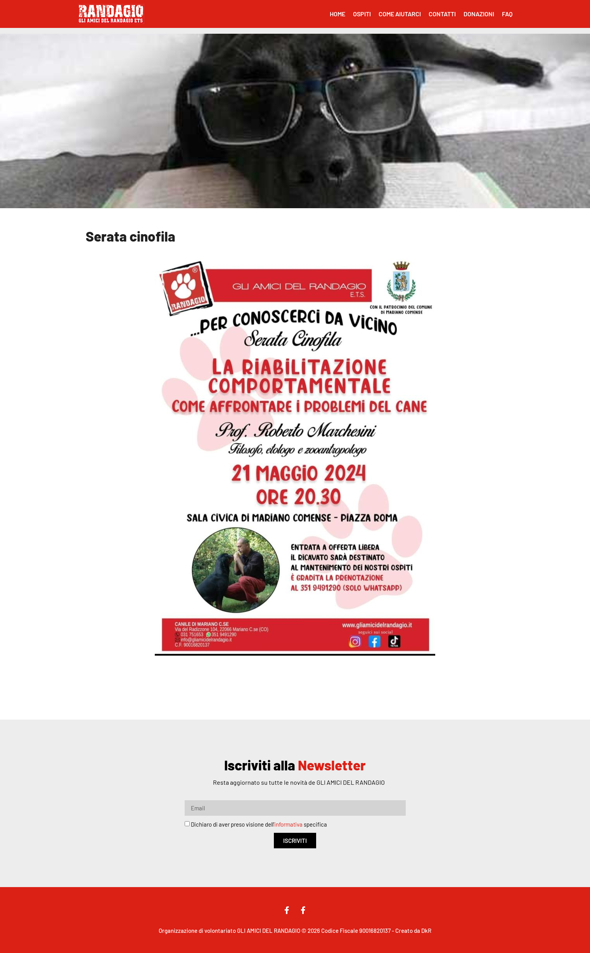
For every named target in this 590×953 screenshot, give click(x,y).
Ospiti (362, 13)
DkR (426, 930)
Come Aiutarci (400, 13)
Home (337, 13)
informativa (288, 824)
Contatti (442, 13)
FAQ (507, 13)
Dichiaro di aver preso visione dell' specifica (259, 824)
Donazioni (479, 13)
